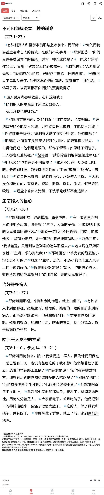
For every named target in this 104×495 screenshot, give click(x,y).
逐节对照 (36, 10)
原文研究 (24, 10)
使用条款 (6, 484)
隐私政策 (6, 480)
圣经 (5, 10)
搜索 (13, 10)
